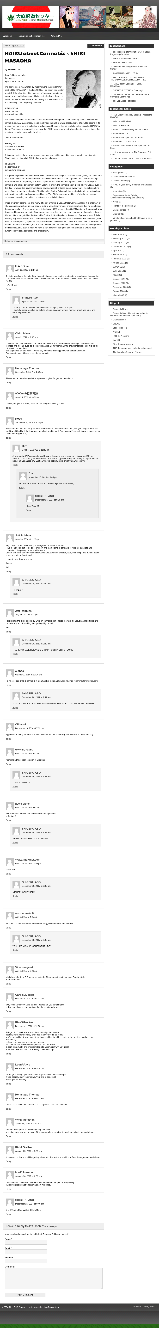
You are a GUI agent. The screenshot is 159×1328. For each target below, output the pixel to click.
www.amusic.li (24, 913)
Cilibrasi (20, 724)
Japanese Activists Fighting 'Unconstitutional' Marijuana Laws (125, 196)
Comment (9, 1267)
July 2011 (117, 267)
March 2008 (118, 295)
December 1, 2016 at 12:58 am (29, 1026)
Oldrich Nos (23, 333)
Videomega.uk (24, 967)
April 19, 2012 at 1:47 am (26, 270)
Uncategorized (20, 241)
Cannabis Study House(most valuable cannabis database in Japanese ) (129, 314)
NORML (116, 332)
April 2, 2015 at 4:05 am (26, 917)
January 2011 (119, 279)
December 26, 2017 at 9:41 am (36, 697)
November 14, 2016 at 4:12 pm (29, 998)
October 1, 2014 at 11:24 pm (28, 674)
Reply (8, 289)
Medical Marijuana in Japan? (126, 58)
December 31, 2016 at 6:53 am (29, 1098)
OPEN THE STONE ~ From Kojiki (128, 90)
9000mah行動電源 (26, 393)
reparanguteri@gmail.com (86, 681)
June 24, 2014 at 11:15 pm (27, 539)
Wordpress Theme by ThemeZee (145, 1311)
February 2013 (119, 238)
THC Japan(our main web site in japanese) (132, 348)
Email (7, 1248)
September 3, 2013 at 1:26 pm (29, 422)
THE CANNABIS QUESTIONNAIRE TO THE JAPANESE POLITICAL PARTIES (129, 78)
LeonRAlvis (22, 1064)
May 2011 (117, 275)
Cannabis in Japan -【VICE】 (127, 73)
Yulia (115, 121)
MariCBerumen (24, 1172)
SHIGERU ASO (44, 496)
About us (7, 36)
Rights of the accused (123, 206)
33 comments (95, 45)
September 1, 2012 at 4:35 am (29, 372)
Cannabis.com (119, 319)
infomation (117, 191)
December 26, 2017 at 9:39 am (49, 500)
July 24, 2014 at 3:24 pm (26, 614)
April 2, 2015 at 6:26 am (26, 971)
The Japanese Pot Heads (124, 101)
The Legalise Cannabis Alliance (127, 352)
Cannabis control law (122, 176)
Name (8, 1239)
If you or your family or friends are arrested (132, 185)
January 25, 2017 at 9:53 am (28, 1151)
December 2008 (120, 287)
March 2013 (118, 234)
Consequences (120, 180)
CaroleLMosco (24, 994)
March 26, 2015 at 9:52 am (27, 753)
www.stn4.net (24, 749)
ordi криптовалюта (121, 152)
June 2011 (118, 271)
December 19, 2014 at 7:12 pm (29, 728)
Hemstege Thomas (27, 368)
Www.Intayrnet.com (27, 859)
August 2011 (119, 263)
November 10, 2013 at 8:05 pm (43, 477)
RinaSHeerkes (24, 1022)
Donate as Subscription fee (31, 36)
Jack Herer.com (120, 328)
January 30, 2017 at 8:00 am (28, 1176)
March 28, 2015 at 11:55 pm (28, 863)
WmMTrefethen (25, 1119)
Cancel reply (51, 1226)
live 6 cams (22, 803)
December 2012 (120, 246)
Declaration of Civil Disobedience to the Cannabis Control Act (129, 95)
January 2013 (119, 242)
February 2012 (119, 258)
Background (118, 172)
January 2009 (119, 283)
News (115, 202)
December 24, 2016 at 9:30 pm (29, 1068)
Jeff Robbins (23, 535)
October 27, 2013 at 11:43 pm (35, 450)
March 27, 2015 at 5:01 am (27, 807)
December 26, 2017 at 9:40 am (36, 583)
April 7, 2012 (18, 45)
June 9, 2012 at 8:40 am (26, 337)
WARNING (56, 36)
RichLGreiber (23, 1147)
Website (9, 1257)
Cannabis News (120, 309)
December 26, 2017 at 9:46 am (29, 1204)
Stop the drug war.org (123, 344)
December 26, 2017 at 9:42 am (36, 832)
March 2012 (118, 254)
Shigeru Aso (30, 297)
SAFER (116, 340)
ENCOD (116, 324)
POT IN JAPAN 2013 (122, 62)
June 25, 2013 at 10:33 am (27, 397)
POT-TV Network (121, 336)
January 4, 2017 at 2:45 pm (28, 1123)
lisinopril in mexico (121, 145)
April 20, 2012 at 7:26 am (33, 301)
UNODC (117, 214)
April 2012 (117, 250)
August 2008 (119, 291)
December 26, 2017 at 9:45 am (36, 940)
